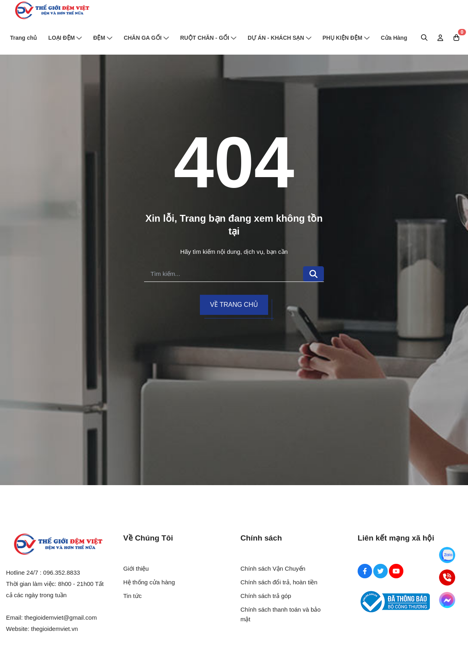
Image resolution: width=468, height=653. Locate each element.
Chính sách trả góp (265, 595)
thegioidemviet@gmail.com (60, 617)
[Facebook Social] (365, 571)
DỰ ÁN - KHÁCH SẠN (279, 38)
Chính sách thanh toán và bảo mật (280, 614)
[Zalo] (447, 555)
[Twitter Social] (380, 571)
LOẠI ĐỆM (65, 38)
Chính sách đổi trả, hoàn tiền (278, 582)
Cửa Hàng (394, 38)
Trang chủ (23, 38)
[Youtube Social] (396, 571)
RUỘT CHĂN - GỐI (208, 38)
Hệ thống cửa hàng (149, 582)
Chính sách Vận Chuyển (272, 568)
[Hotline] (447, 577)
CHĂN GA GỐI (146, 38)
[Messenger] (447, 600)
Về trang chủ (234, 304)
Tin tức (132, 595)
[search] (223, 274)
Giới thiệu (136, 568)
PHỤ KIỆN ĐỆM (346, 38)
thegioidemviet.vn (54, 628)
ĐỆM (102, 38)
